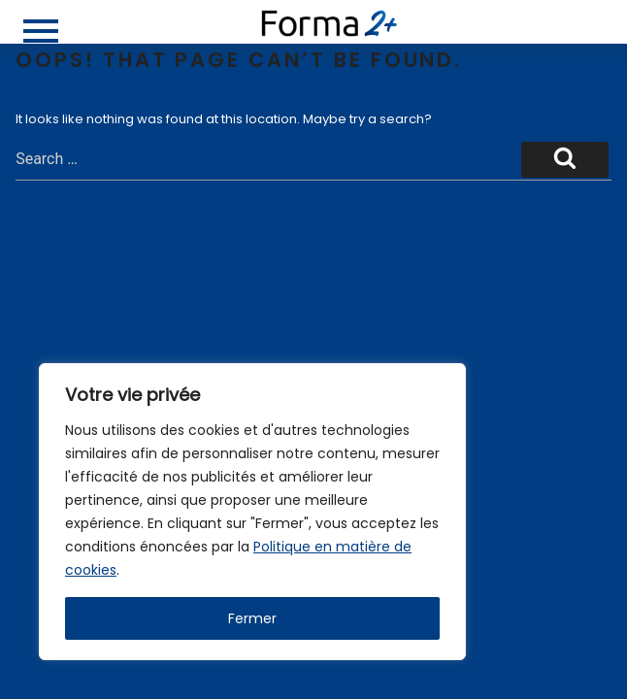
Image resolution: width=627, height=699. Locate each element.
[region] (252, 511)
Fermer (252, 618)
